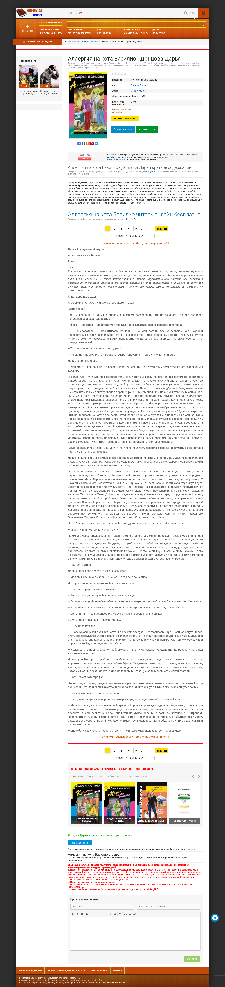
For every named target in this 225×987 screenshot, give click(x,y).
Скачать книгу (123, 129)
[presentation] (73, 914)
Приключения (75, 30)
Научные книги (132, 30)
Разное (142, 91)
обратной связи (118, 982)
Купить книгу (147, 129)
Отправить (192, 959)
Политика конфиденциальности (66, 970)
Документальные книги (136, 33)
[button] (73, 914)
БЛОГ (81, 13)
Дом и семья (158, 33)
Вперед (161, 228)
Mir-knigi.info (39, 13)
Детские (156, 30)
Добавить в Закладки (37, 41)
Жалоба (84, 158)
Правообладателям (30, 970)
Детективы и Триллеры (79, 33)
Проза (99, 30)
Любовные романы (49, 30)
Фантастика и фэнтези (51, 33)
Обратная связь (99, 970)
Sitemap (117, 970)
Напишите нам (114, 159)
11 (147, 228)
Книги (71, 13)
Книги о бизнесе (104, 33)
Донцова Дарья (138, 85)
